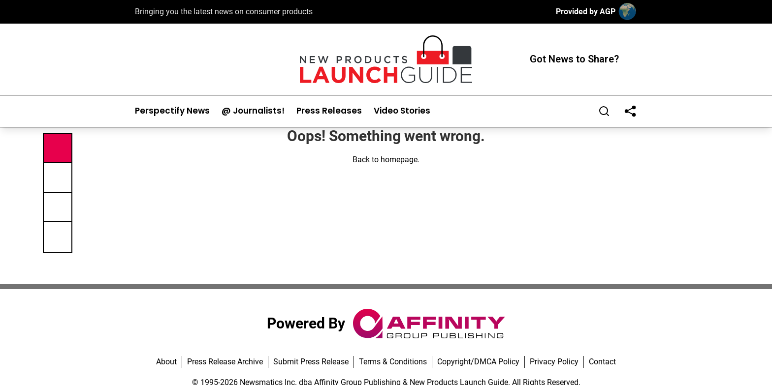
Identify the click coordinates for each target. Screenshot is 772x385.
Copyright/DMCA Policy (478, 361)
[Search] (604, 111)
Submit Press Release (311, 361)
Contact (602, 361)
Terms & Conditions (393, 361)
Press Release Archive (225, 361)
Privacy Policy (554, 361)
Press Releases (329, 111)
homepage (399, 159)
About (166, 361)
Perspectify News (172, 111)
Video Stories (402, 111)
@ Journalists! (253, 111)
